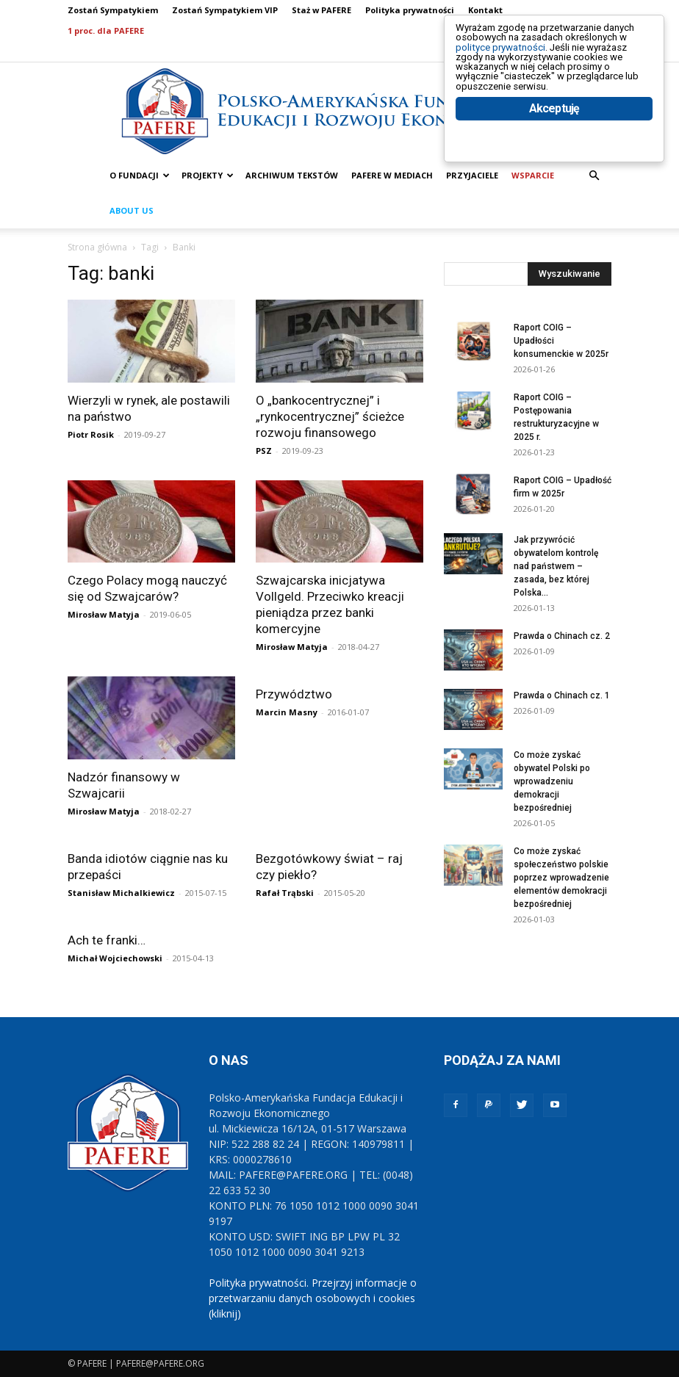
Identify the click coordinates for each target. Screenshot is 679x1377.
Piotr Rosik (91, 434)
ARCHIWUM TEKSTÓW (291, 175)
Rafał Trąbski (285, 892)
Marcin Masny (286, 712)
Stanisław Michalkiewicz (121, 892)
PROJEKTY (208, 175)
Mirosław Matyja (104, 614)
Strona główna (97, 247)
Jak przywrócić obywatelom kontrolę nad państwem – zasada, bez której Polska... (556, 566)
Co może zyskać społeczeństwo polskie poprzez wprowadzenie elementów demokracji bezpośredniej (561, 877)
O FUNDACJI (139, 175)
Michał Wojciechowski (115, 958)
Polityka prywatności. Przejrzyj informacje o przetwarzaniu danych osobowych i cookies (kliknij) (313, 1298)
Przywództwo (294, 694)
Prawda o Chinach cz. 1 (562, 695)
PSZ (264, 450)
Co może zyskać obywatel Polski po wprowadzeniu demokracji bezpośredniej (552, 781)
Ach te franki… (107, 940)
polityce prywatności (518, 59)
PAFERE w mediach (392, 175)
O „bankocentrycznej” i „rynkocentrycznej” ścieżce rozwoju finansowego (330, 416)
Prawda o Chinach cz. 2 (562, 636)
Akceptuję (554, 152)
